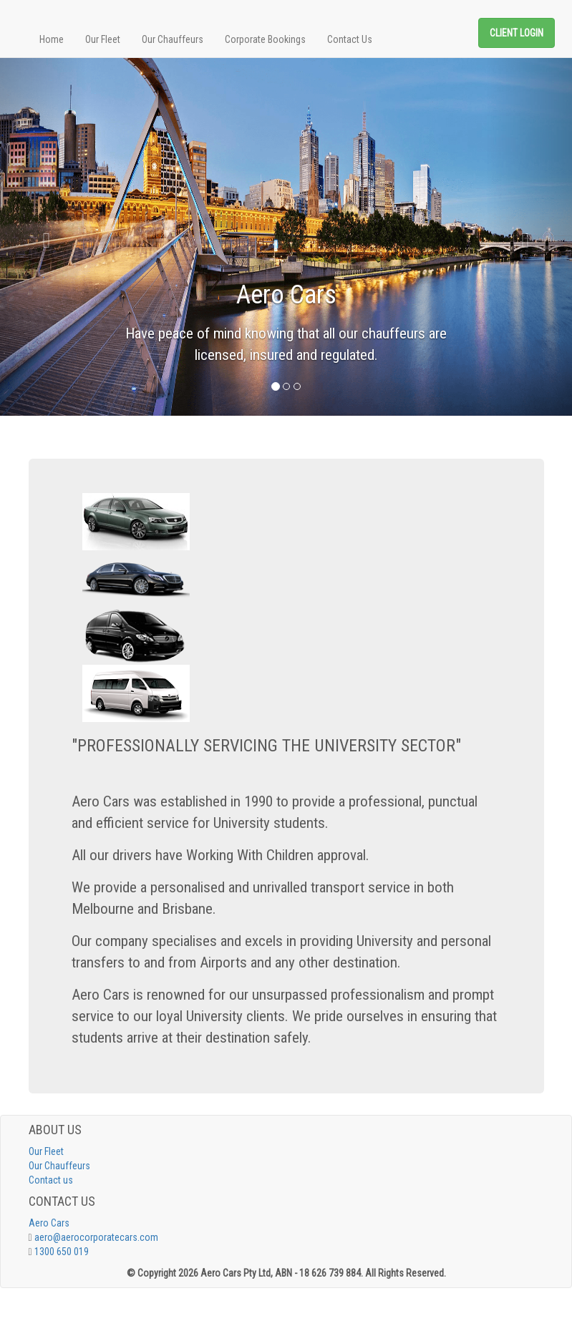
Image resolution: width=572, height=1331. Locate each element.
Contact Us (349, 39)
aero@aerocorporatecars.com (96, 1237)
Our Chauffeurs (172, 39)
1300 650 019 (61, 1251)
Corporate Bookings (265, 39)
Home (51, 39)
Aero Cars (49, 1223)
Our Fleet (102, 39)
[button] (43, 237)
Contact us (51, 1180)
